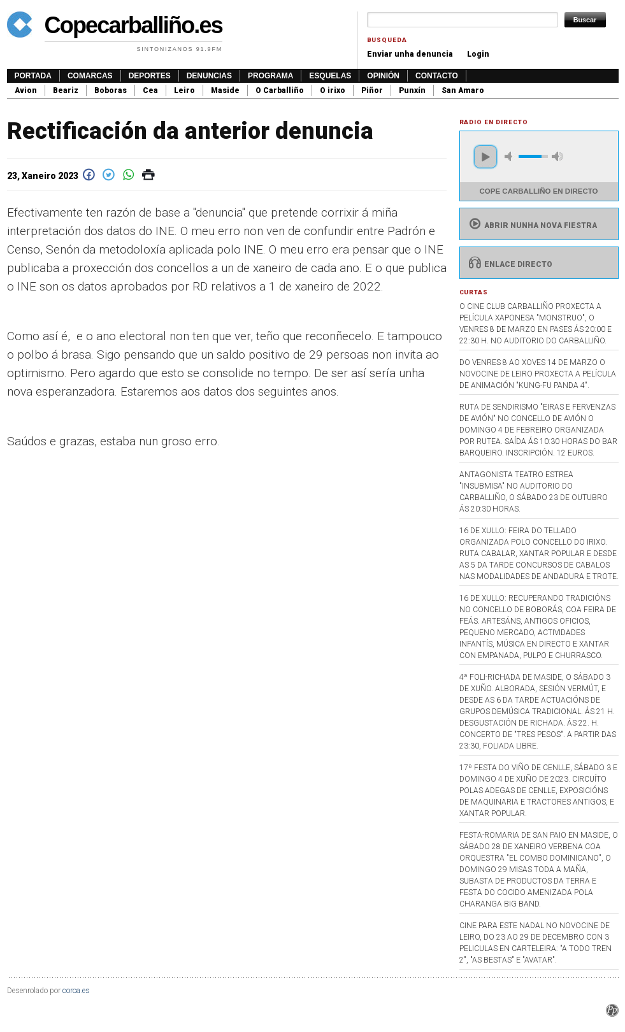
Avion (26, 90)
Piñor (372, 90)
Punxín (412, 90)
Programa (270, 75)
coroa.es (76, 990)
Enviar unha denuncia (410, 54)
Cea (150, 90)
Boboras (110, 90)
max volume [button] (557, 156)
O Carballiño (279, 90)
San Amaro (463, 90)
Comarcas (90, 75)
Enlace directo (509, 264)
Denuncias (209, 75)
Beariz (65, 90)
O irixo (332, 90)
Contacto (436, 75)
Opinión (383, 75)
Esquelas (330, 75)
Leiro (184, 90)
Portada (33, 75)
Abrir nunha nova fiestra (531, 225)
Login (478, 54)
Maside (225, 90)
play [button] (485, 156)
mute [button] (510, 156)
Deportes (150, 75)
